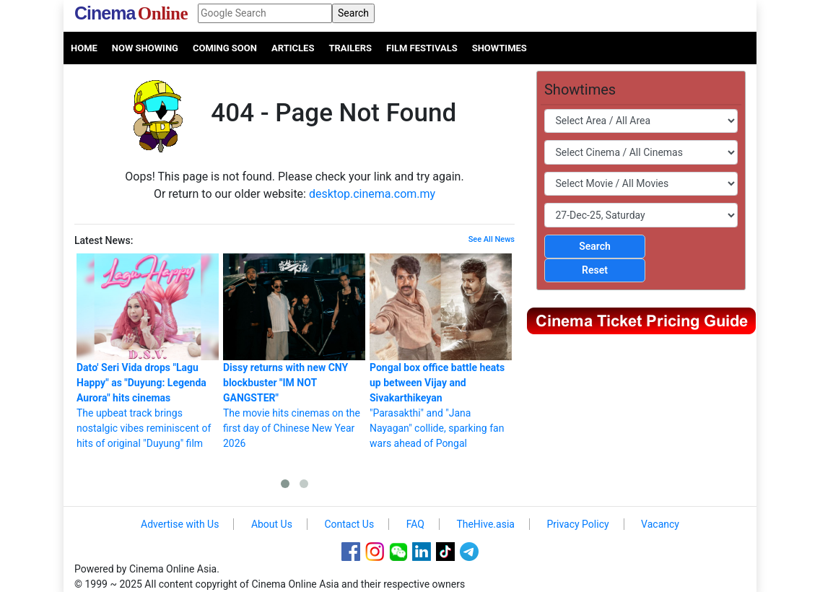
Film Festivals (422, 48)
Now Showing (145, 48)
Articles (292, 48)
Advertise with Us (180, 524)
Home (84, 48)
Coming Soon (225, 48)
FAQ (415, 524)
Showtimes (499, 48)
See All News (491, 239)
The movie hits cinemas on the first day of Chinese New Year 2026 (294, 351)
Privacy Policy (577, 524)
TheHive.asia (485, 524)
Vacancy (660, 524)
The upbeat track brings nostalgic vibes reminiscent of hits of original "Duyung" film (148, 351)
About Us (271, 524)
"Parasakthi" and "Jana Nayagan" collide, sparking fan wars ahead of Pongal (441, 351)
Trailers (350, 48)
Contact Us (349, 524)
